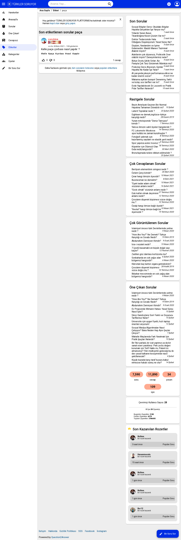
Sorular (11, 26)
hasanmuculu (144, 454)
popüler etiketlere (108, 68)
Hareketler (13, 12)
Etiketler (12, 47)
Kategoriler (13, 54)
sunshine (53, 39)
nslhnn (141, 436)
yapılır (77, 53)
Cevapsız (13, 40)
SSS (80, 531)
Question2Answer (60, 537)
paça (51, 53)
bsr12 (140, 508)
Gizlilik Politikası (68, 531)
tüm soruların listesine (83, 68)
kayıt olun (54, 23)
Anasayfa (13, 19)
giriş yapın (70, 23)
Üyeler (11, 61)
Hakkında (52, 531)
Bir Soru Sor (167, 534)
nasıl (68, 53)
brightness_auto (169, 4)
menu (3, 4)
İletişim (42, 531)
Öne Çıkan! (13, 33)
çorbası (60, 53)
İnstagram (102, 531)
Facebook (90, 531)
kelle (44, 53)
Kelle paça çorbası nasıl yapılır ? (60, 49)
